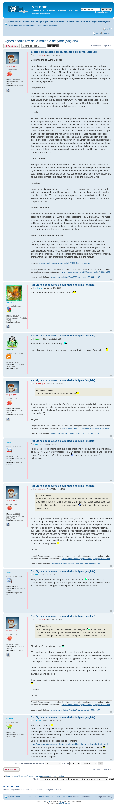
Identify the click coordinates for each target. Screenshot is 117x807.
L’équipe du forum (35, 796)
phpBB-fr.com (64, 803)
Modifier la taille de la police (109, 29)
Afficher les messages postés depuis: (37, 763)
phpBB (47, 801)
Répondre (11, 46)
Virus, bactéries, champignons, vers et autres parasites (32, 26)
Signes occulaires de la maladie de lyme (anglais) (40, 41)
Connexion (107, 33)
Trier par (71, 763)
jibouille (38, 339)
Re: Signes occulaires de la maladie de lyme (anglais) (63, 284)
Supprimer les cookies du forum (58, 796)
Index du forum (14, 21)
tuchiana (38, 288)
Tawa (37, 444)
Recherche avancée (103, 12)
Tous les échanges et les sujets (95, 21)
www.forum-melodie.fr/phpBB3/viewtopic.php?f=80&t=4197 (75, 277)
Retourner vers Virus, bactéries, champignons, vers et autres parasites (34, 776)
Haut (111, 279)
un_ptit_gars (40, 55)
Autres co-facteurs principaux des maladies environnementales (51, 21)
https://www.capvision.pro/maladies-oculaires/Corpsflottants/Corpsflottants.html (69, 744)
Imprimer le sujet (104, 29)
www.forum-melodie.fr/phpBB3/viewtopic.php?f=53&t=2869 (86, 272)
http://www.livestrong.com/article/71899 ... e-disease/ (64, 263)
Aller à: (35, 779)
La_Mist (38, 721)
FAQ (97, 33)
